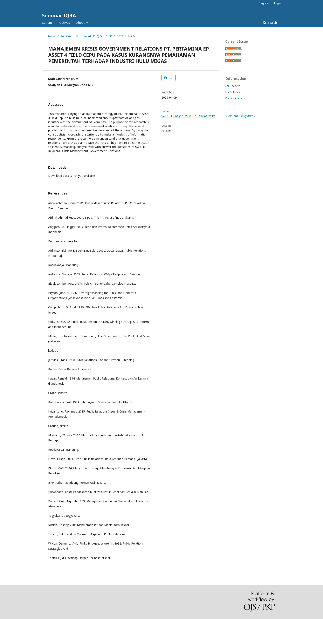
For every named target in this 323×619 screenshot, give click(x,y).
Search (272, 23)
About (80, 23)
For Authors (232, 92)
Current (47, 23)
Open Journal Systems (240, 116)
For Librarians (233, 98)
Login (277, 3)
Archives (64, 23)
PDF (170, 78)
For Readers (232, 86)
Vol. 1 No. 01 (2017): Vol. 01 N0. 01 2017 (99, 36)
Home (52, 36)
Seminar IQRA (59, 15)
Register (264, 3)
